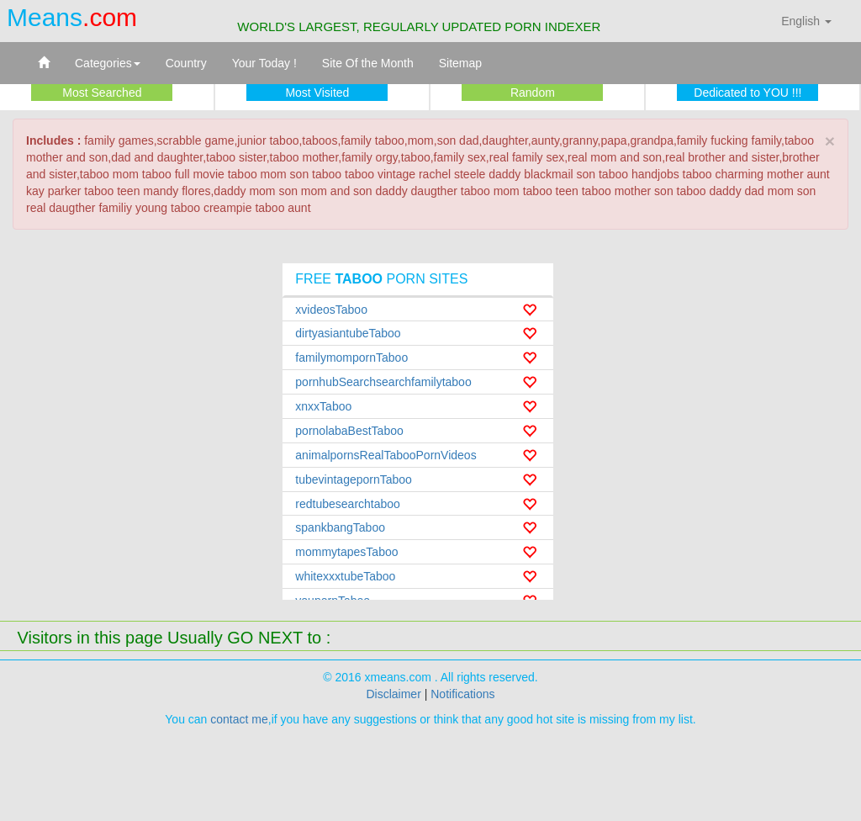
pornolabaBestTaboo (349, 430)
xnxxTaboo (323, 406)
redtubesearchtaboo (347, 504)
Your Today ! (264, 63)
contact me (238, 719)
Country (186, 63)
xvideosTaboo (331, 309)
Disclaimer (393, 694)
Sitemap (460, 63)
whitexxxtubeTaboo (345, 576)
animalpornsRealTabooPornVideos (385, 455)
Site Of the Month (368, 63)
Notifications (462, 694)
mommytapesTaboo (346, 552)
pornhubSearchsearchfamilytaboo (383, 382)
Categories (107, 63)
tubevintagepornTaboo (353, 479)
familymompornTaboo (351, 357)
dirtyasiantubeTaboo (347, 333)
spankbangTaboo (340, 527)
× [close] (830, 141)
